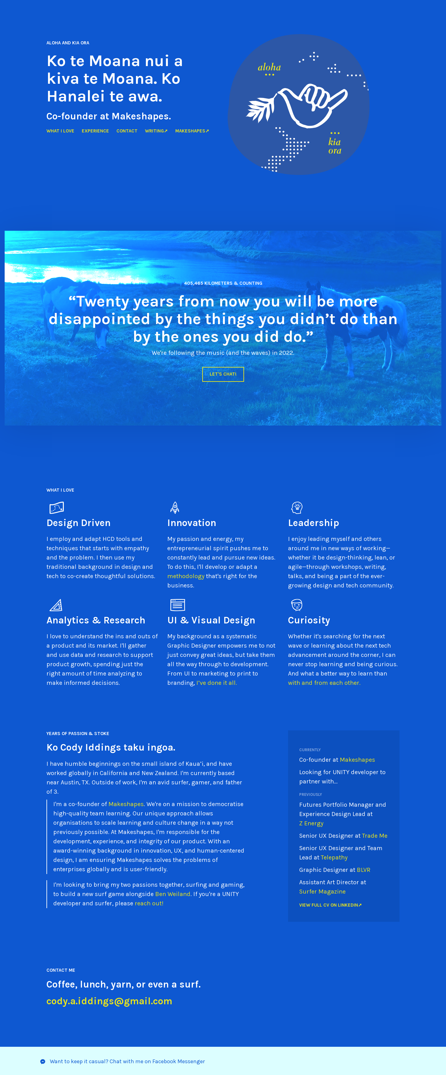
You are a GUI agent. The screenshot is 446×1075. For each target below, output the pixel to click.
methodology (185, 576)
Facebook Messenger (178, 1061)
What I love (60, 131)
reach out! (149, 903)
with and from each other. (324, 682)
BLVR (363, 869)
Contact (127, 131)
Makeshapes (126, 804)
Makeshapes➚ (192, 131)
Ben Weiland (172, 894)
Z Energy (312, 823)
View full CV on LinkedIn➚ (330, 905)
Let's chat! (223, 374)
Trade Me (374, 835)
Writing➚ (156, 131)
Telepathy (334, 857)
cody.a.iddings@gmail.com (109, 1001)
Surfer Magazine (322, 891)
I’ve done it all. (216, 682)
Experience (95, 131)
